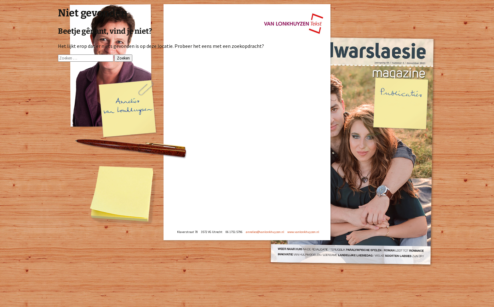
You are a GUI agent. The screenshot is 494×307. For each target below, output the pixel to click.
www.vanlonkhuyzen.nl (303, 232)
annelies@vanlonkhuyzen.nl (265, 232)
